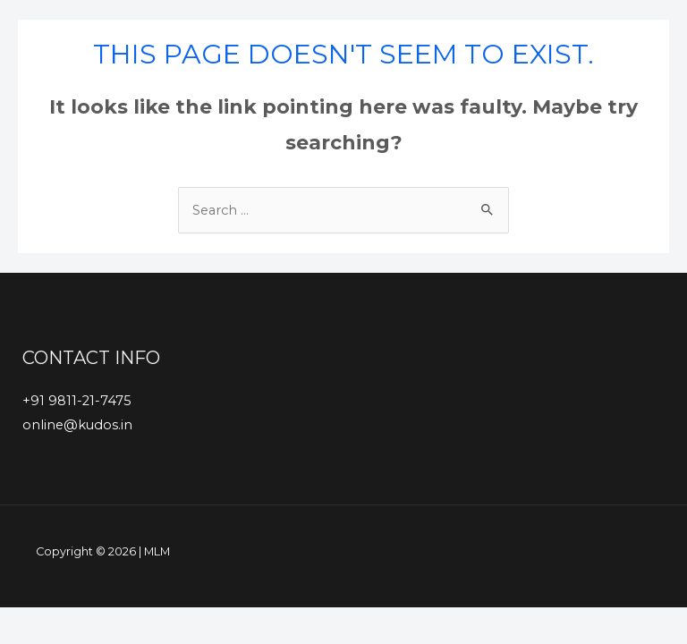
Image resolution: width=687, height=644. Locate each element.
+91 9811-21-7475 (76, 401)
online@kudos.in (77, 425)
